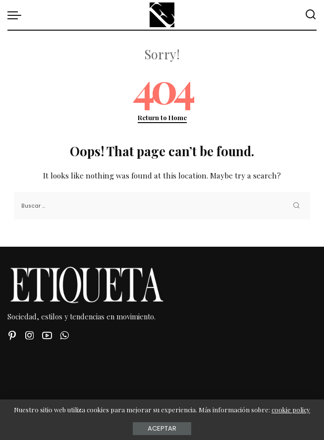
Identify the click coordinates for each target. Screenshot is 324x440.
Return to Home (162, 117)
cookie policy (290, 409)
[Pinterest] (12, 335)
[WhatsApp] (64, 335)
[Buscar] (311, 15)
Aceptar (162, 428)
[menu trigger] (16, 15)
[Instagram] (30, 335)
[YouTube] (47, 335)
